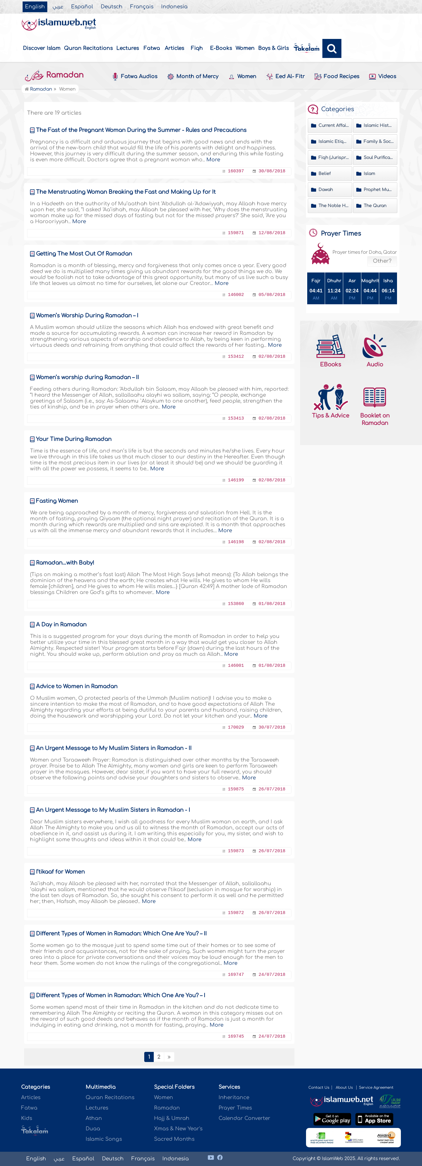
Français (141, 7)
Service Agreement (376, 1087)
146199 (236, 480)
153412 (236, 356)
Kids (26, 1118)
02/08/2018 (271, 356)
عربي (58, 7)
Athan (94, 1118)
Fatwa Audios (134, 76)
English (35, 7)
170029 (236, 727)
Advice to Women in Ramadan (76, 686)
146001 (236, 665)
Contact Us (318, 1087)
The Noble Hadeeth (334, 206)
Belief (325, 173)
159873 (236, 851)
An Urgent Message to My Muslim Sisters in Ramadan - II (114, 748)
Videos (382, 76)
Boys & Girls (273, 48)
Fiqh (197, 48)
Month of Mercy (192, 76)
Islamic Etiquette (334, 141)
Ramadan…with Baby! (65, 563)
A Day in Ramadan (61, 625)
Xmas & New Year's (178, 1129)
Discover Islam (41, 48)
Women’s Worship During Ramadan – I (87, 316)
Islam (369, 173)
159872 (236, 913)
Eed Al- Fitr (285, 76)
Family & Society (379, 141)
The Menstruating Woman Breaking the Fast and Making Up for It (126, 192)
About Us (345, 1087)
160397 (236, 171)
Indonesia (174, 7)
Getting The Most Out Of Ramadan (84, 254)
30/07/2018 (271, 727)
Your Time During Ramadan (74, 439)
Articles (174, 48)
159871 (236, 233)
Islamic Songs (104, 1139)
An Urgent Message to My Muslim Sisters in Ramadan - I (113, 810)
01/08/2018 (271, 603)
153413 (236, 418)
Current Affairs (334, 125)
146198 (236, 542)
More (213, 160)
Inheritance (234, 1097)
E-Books (221, 48)
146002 (236, 294)
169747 (236, 974)
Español (82, 7)
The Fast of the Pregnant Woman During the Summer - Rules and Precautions (141, 130)
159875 (236, 789)
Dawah (326, 189)
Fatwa (152, 48)
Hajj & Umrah (171, 1118)
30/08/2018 (271, 171)
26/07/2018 (271, 789)
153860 (236, 603)
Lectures (127, 48)
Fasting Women (57, 501)
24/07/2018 (271, 974)
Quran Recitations (88, 48)
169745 (236, 1036)
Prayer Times (235, 1108)
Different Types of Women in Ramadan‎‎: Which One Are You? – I (120, 995)
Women (245, 48)
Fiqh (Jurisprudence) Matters (334, 157)
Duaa (93, 1129)
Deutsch (112, 7)
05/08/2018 (271, 294)
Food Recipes (336, 76)
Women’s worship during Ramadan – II (87, 377)
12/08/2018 (271, 233)
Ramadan (54, 75)
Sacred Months (174, 1139)
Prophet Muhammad (379, 189)
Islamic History (379, 125)
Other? (382, 261)
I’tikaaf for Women (60, 872)
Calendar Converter (244, 1118)
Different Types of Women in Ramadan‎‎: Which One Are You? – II (121, 934)
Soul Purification (379, 157)
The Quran (375, 206)
